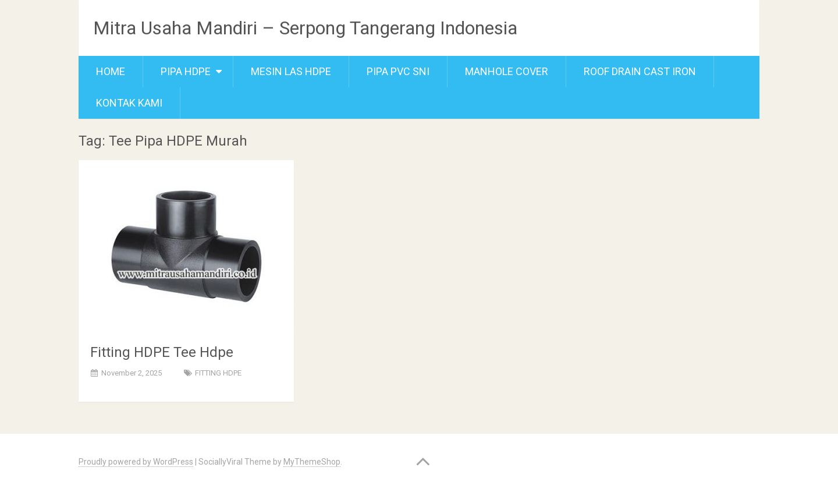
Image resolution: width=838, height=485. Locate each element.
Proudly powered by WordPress (136, 461)
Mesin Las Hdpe (291, 71)
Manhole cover (506, 71)
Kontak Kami (129, 103)
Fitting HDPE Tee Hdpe (161, 352)
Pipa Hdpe (186, 71)
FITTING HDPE (218, 373)
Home (110, 71)
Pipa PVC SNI (398, 71)
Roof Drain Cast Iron (640, 71)
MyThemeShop (311, 461)
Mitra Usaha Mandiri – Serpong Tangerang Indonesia (305, 28)
